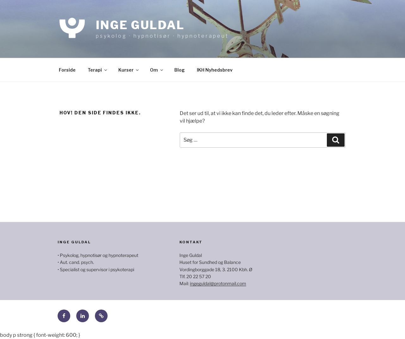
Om (157, 70)
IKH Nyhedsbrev (215, 70)
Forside (67, 70)
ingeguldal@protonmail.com (218, 283)
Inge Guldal (140, 25)
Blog (179, 70)
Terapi (98, 70)
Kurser (129, 70)
